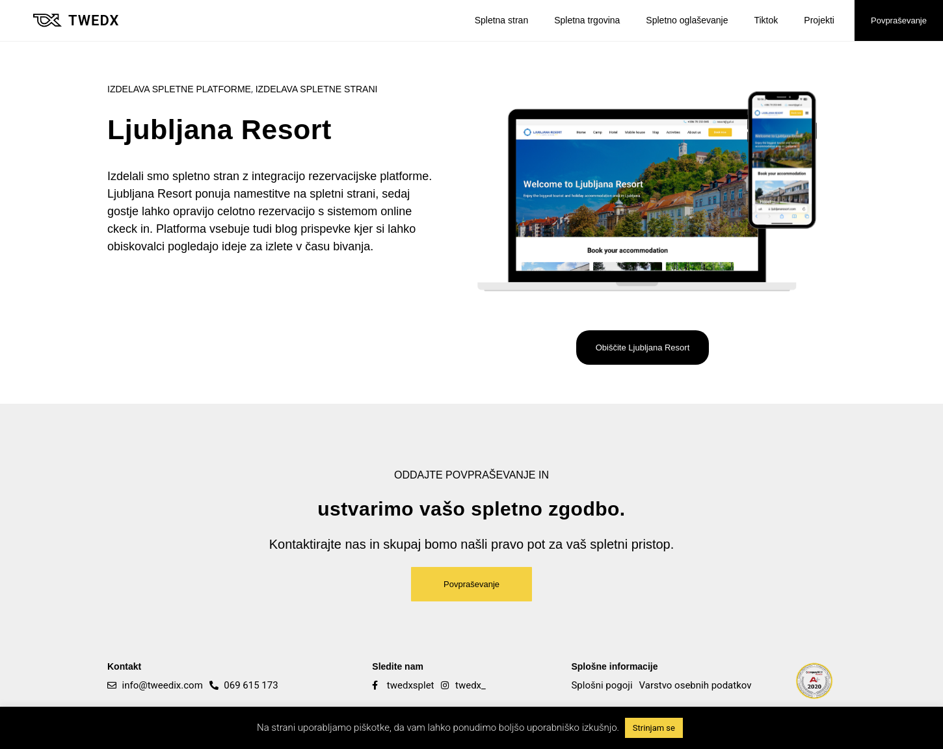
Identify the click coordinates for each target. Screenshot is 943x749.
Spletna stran (502, 20)
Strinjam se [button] (654, 728)
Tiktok (766, 20)
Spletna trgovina (587, 20)
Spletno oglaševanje (687, 20)
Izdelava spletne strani (317, 89)
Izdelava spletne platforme (179, 89)
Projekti (819, 20)
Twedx (93, 20)
